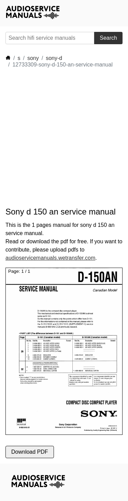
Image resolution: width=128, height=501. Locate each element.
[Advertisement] (64, 137)
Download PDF (29, 452)
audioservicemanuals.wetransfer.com (50, 258)
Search (108, 38)
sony (33, 58)
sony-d (54, 58)
